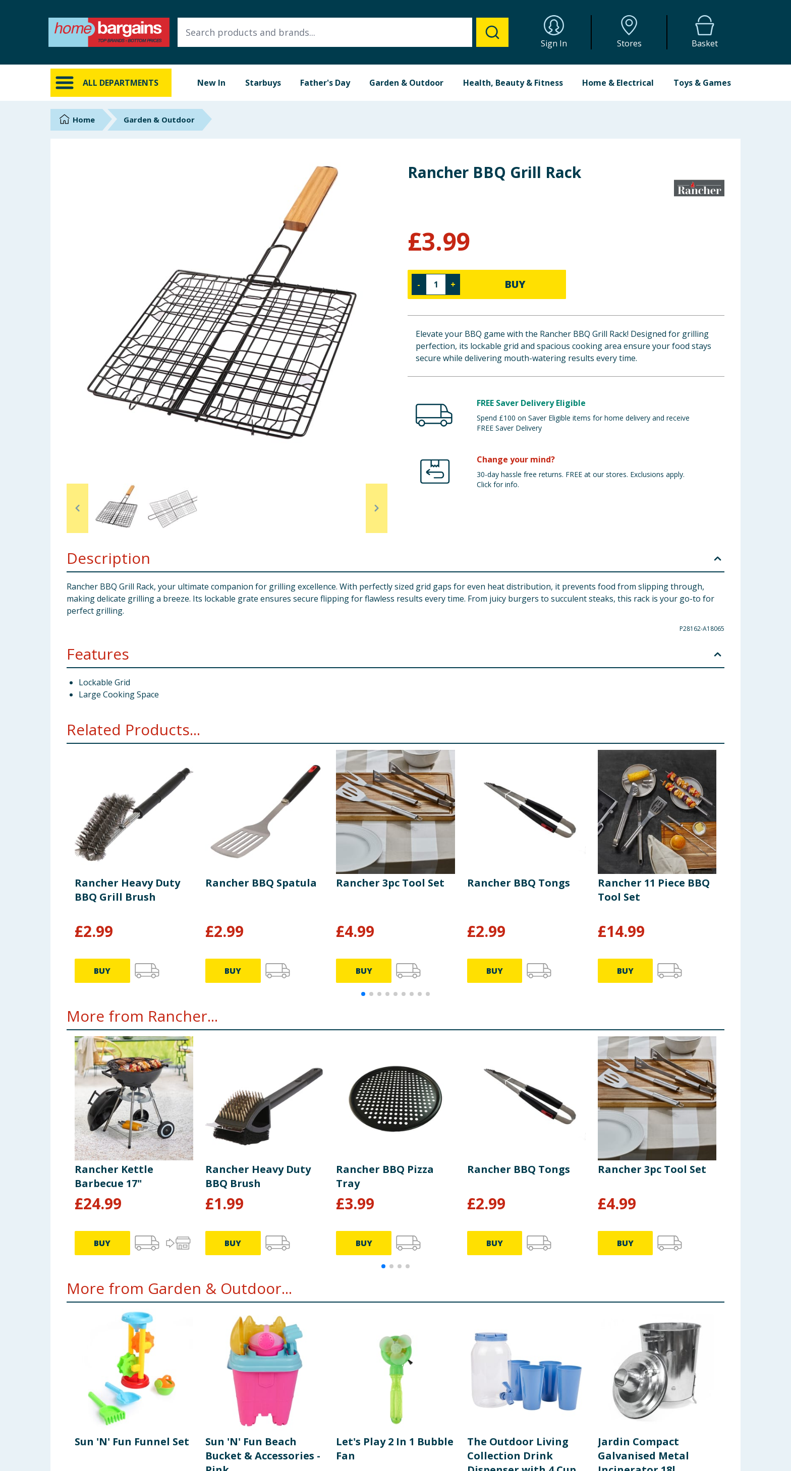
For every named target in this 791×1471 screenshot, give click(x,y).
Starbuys (263, 82)
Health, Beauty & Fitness (513, 82)
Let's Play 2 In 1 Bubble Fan (395, 1448)
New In (211, 82)
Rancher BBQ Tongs (518, 883)
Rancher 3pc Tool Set (390, 883)
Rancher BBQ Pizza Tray (385, 1176)
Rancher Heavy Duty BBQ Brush (258, 1176)
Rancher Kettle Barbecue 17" (114, 1176)
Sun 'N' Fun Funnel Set (132, 1441)
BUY (515, 284)
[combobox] (343, 32)
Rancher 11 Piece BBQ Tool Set (654, 890)
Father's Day (325, 82)
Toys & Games (702, 82)
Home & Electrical (618, 82)
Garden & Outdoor (406, 82)
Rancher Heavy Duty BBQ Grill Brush (127, 890)
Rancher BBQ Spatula (261, 883)
